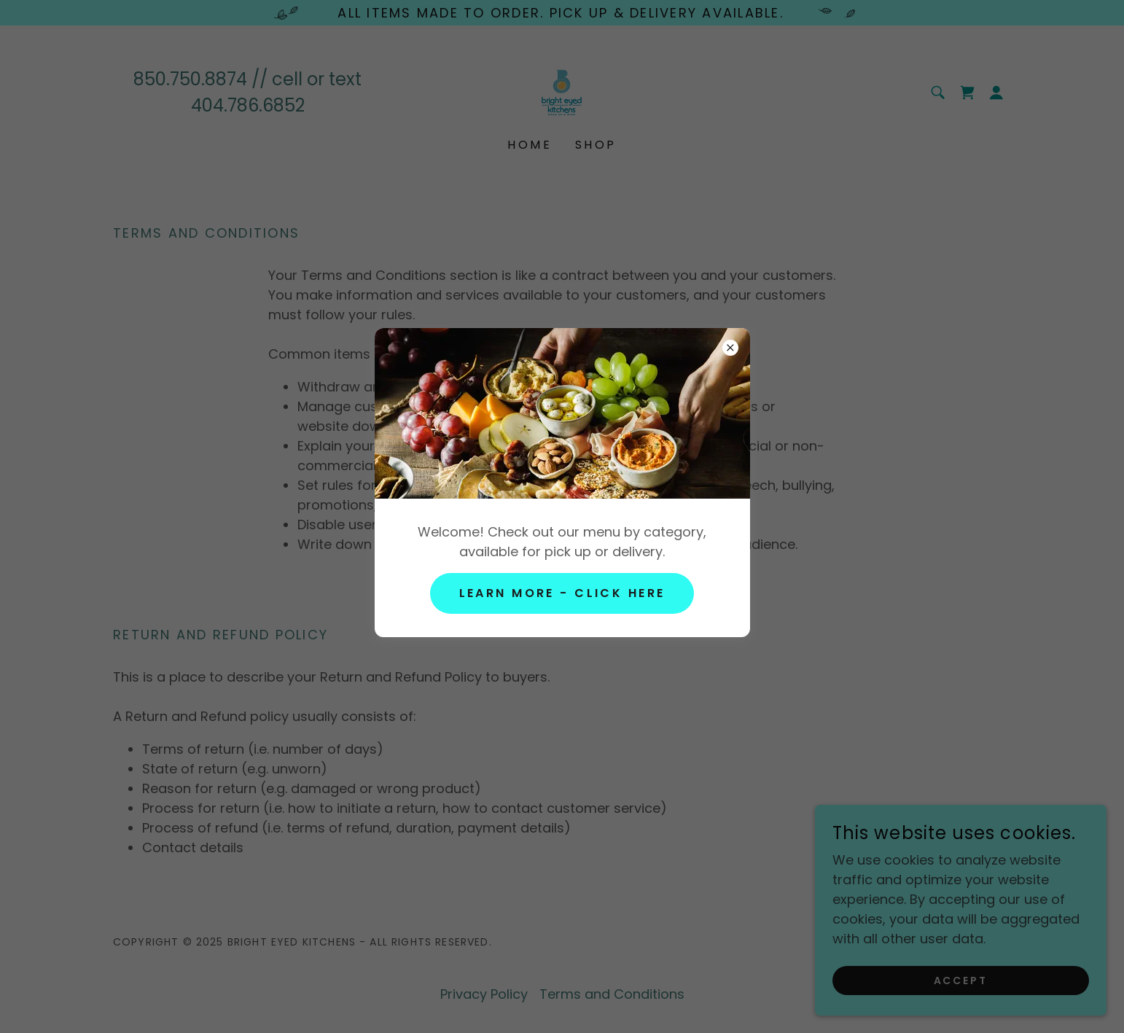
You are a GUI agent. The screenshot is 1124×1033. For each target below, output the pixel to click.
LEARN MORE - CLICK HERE (562, 593)
